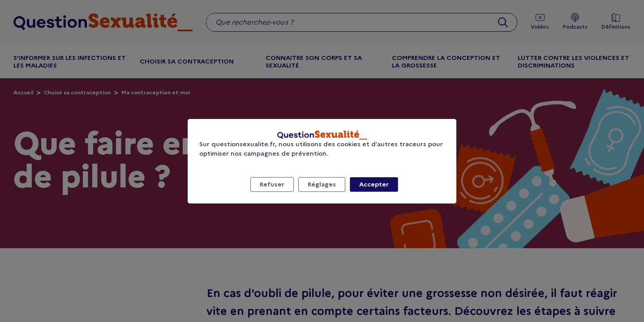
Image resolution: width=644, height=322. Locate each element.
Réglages (322, 184)
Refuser (272, 184)
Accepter (374, 184)
